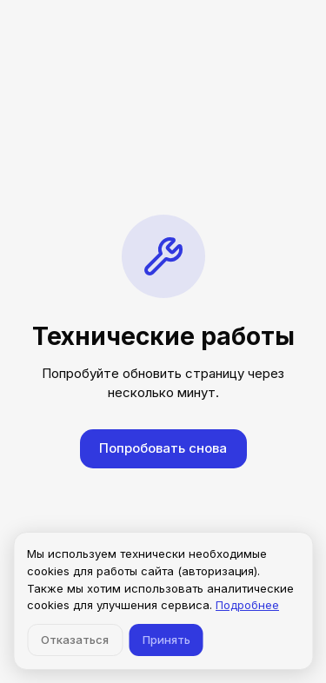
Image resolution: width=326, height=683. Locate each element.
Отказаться (75, 640)
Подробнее (247, 605)
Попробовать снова (163, 448)
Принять (166, 640)
